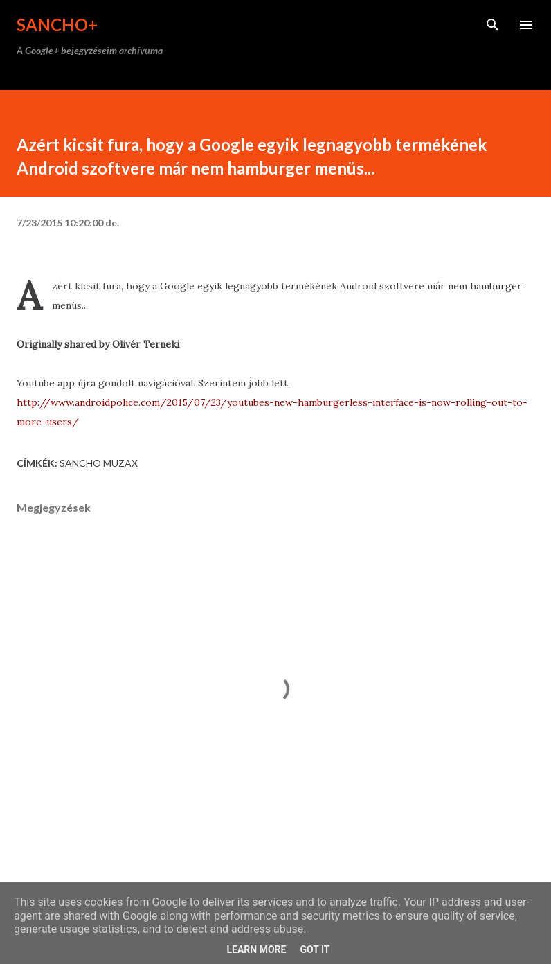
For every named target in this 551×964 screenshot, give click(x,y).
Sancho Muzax (99, 463)
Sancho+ (57, 25)
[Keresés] (493, 25)
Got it (314, 949)
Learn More (256, 949)
